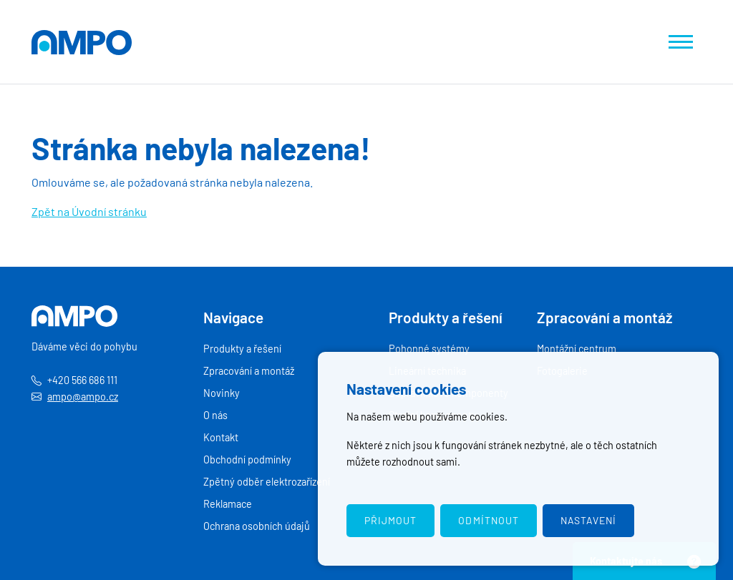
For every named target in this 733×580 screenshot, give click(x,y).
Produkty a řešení (242, 349)
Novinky (221, 393)
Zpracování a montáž (248, 371)
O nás (215, 415)
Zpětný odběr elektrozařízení (266, 482)
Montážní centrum (576, 349)
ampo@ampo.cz (82, 396)
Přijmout (390, 520)
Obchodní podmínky (247, 459)
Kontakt (220, 437)
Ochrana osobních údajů (256, 526)
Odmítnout (488, 520)
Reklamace (227, 504)
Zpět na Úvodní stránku (89, 211)
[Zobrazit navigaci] (681, 42)
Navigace (233, 317)
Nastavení (588, 520)
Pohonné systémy (429, 349)
